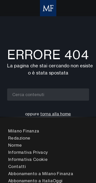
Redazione (19, 138)
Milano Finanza (23, 130)
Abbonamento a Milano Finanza (40, 173)
